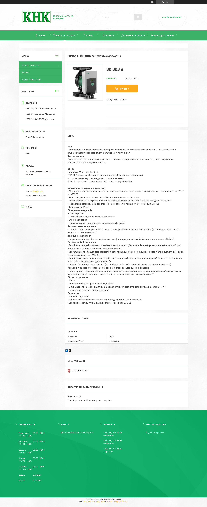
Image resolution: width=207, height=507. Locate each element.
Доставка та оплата (133, 35)
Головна (40, 35)
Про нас (88, 35)
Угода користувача (162, 35)
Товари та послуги (64, 35)
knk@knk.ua (38, 191)
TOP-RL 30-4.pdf (80, 370)
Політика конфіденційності (117, 501)
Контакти (108, 35)
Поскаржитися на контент (94, 501)
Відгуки (25, 72)
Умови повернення (31, 79)
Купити (124, 88)
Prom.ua (117, 499)
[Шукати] (138, 17)
